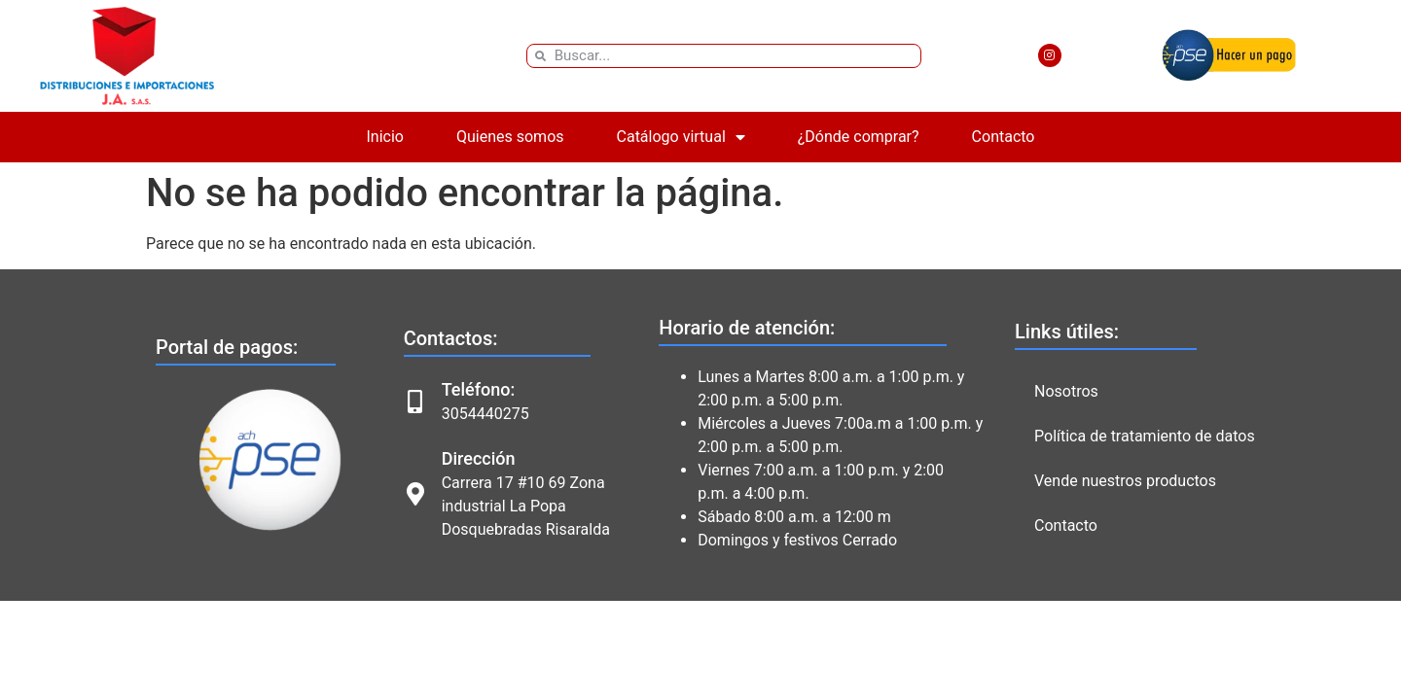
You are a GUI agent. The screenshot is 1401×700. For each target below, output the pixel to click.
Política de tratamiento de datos (1144, 436)
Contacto (1003, 136)
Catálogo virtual (681, 137)
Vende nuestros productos (1125, 481)
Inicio (385, 136)
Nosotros (1066, 391)
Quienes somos (510, 136)
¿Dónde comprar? (858, 136)
